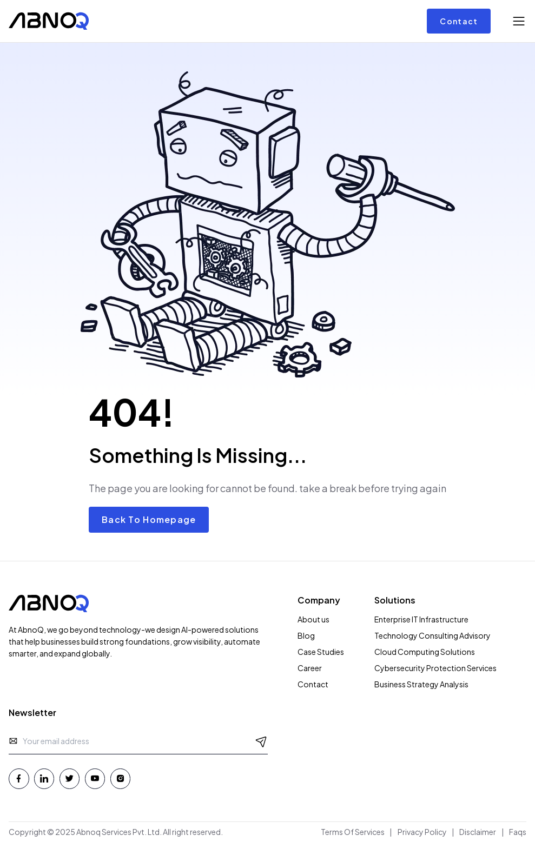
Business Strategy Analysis (421, 684)
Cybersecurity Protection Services (435, 668)
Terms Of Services (353, 832)
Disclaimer (477, 832)
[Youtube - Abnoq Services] (95, 778)
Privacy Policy (422, 832)
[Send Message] (261, 740)
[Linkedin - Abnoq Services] (44, 778)
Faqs (517, 832)
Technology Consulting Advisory (432, 635)
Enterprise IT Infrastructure (421, 619)
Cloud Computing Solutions (424, 652)
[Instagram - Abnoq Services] (120, 778)
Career (310, 668)
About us (313, 619)
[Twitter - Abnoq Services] (70, 778)
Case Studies (321, 652)
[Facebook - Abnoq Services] (19, 778)
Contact (459, 21)
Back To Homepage (149, 519)
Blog (306, 635)
